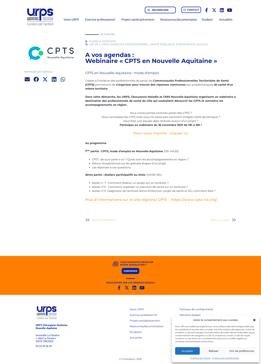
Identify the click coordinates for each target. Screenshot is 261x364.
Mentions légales (190, 315)
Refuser (213, 351)
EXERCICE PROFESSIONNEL (130, 44)
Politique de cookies (200, 358)
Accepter (187, 351)
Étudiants (136, 332)
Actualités (225, 19)
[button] (254, 320)
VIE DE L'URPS (99, 44)
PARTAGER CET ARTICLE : (39, 71)
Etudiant (208, 19)
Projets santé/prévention (138, 19)
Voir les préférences (241, 351)
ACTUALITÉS (108, 34)
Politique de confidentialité (225, 358)
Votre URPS (72, 19)
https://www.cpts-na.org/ (194, 200)
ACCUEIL (203, 44)
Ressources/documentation (178, 19)
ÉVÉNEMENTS (185, 44)
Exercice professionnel (101, 19)
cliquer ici (179, 133)
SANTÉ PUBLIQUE (162, 44)
